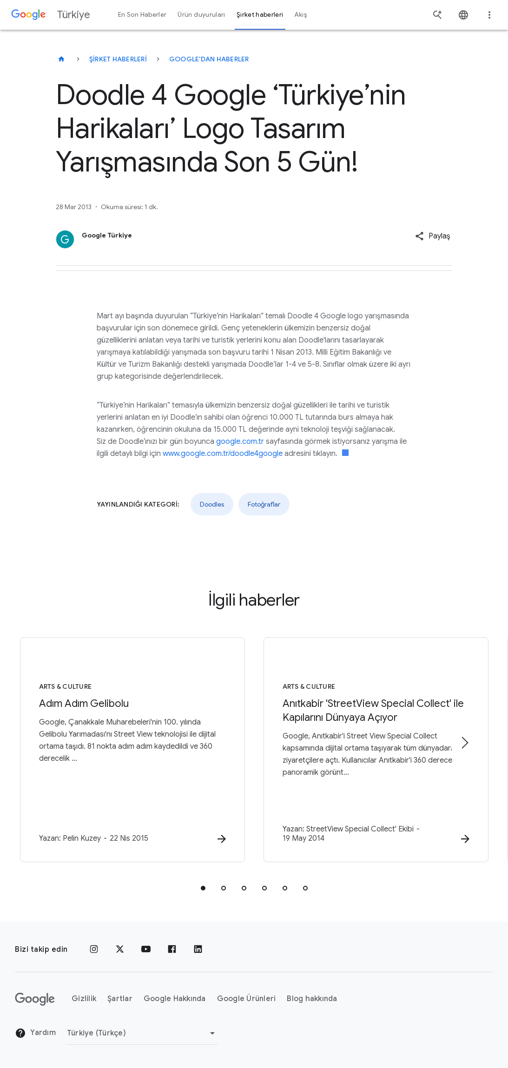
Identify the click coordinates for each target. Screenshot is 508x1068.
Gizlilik (84, 998)
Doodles (212, 504)
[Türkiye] (61, 59)
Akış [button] (301, 15)
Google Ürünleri (246, 998)
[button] (432, 236)
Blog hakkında (312, 998)
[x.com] (120, 949)
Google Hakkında (175, 998)
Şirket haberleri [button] (260, 15)
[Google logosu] (35, 999)
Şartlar (119, 998)
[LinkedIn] (198, 949)
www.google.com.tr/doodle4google (223, 453)
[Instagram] (94, 949)
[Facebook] (172, 949)
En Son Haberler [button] (142, 15)
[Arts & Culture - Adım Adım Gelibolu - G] (132, 750)
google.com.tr (240, 441)
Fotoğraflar (264, 504)
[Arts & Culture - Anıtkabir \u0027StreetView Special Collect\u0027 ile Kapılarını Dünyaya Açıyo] (376, 750)
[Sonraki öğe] (464, 742)
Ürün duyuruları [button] (201, 15)
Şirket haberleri (118, 59)
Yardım (35, 1033)
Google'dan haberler (209, 59)
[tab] (203, 888)
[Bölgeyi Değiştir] (142, 1033)
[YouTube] (146, 949)
